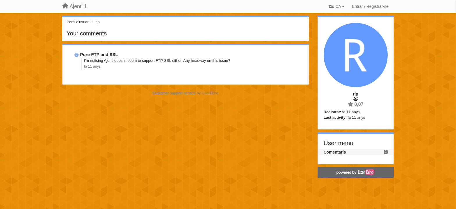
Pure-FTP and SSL (99, 54)
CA (336, 6)
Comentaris (335, 152)
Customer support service (174, 93)
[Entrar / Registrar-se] (370, 6)
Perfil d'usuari (78, 22)
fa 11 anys (92, 66)
